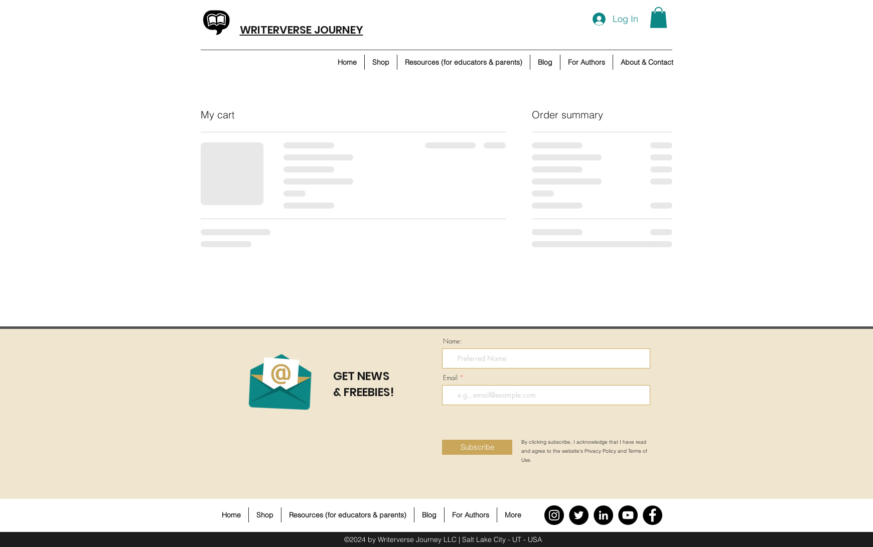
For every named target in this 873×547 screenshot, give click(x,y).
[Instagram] (554, 515)
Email (450, 378)
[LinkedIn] (603, 515)
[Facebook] (652, 515)
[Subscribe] (477, 447)
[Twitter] (579, 515)
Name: (452, 341)
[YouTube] (628, 515)
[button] (658, 17)
